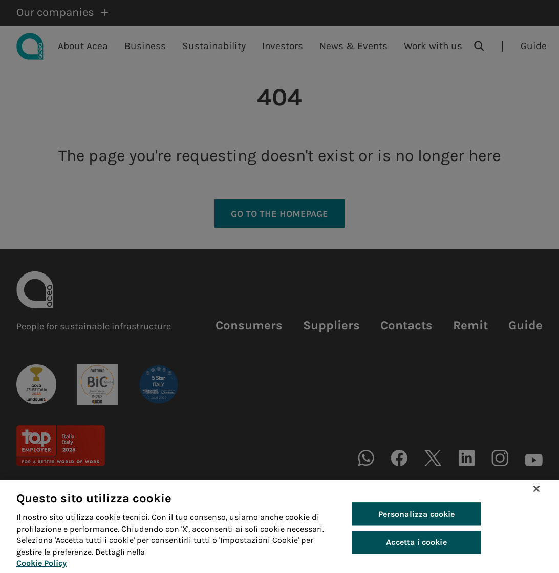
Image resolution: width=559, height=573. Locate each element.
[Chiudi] (536, 497)
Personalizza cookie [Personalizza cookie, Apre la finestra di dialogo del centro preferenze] (416, 523)
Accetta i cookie (416, 551)
